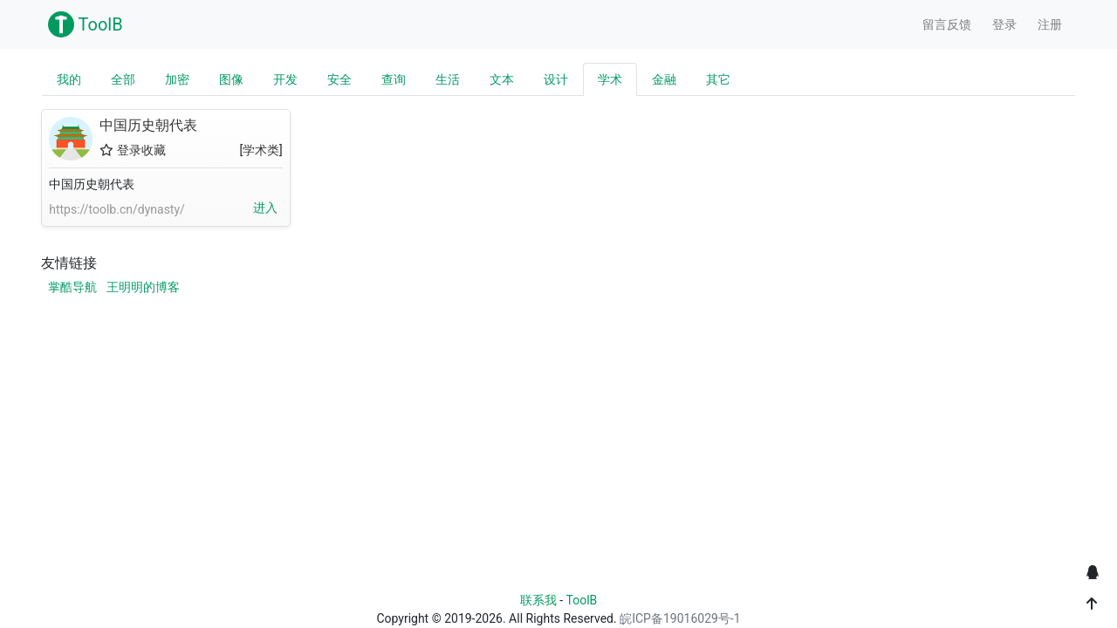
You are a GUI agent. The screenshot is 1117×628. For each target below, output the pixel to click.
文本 (502, 79)
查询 (393, 79)
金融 (664, 79)
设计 (556, 79)
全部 (123, 79)
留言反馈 (946, 24)
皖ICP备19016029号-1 (680, 618)
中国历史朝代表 (71, 138)
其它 (718, 79)
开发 (285, 79)
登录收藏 (132, 150)
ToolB (85, 24)
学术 (610, 79)
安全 (339, 79)
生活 (447, 79)
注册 (1050, 24)
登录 (1004, 24)
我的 (69, 79)
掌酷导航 (72, 287)
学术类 (261, 150)
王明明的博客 (143, 287)
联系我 (538, 600)
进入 (265, 208)
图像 (231, 79)
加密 (177, 79)
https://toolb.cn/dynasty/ (117, 209)
